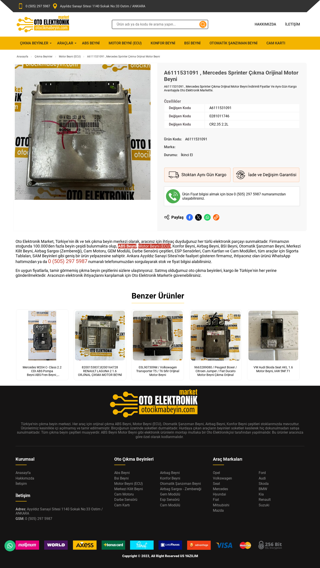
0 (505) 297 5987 (248, 194)
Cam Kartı (275, 43)
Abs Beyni (91, 43)
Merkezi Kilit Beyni (128, 489)
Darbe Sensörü (125, 499)
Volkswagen (222, 478)
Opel (216, 473)
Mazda (218, 510)
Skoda (264, 484)
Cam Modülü (170, 505)
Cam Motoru (124, 494)
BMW (263, 489)
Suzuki (264, 505)
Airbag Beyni (170, 473)
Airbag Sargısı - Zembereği (180, 489)
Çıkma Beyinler (34, 43)
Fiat (216, 499)
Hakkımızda (265, 24)
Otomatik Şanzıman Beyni (234, 43)
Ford (262, 473)
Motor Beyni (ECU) (125, 43)
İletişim (292, 24)
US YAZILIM (189, 556)
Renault (265, 499)
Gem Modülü (170, 494)
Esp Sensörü (170, 499)
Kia (261, 494)
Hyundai (219, 494)
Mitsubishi (221, 505)
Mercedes (220, 489)
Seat (216, 484)
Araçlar (65, 43)
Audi (262, 478)
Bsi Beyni (192, 43)
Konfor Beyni (163, 43)
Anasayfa (22, 56)
